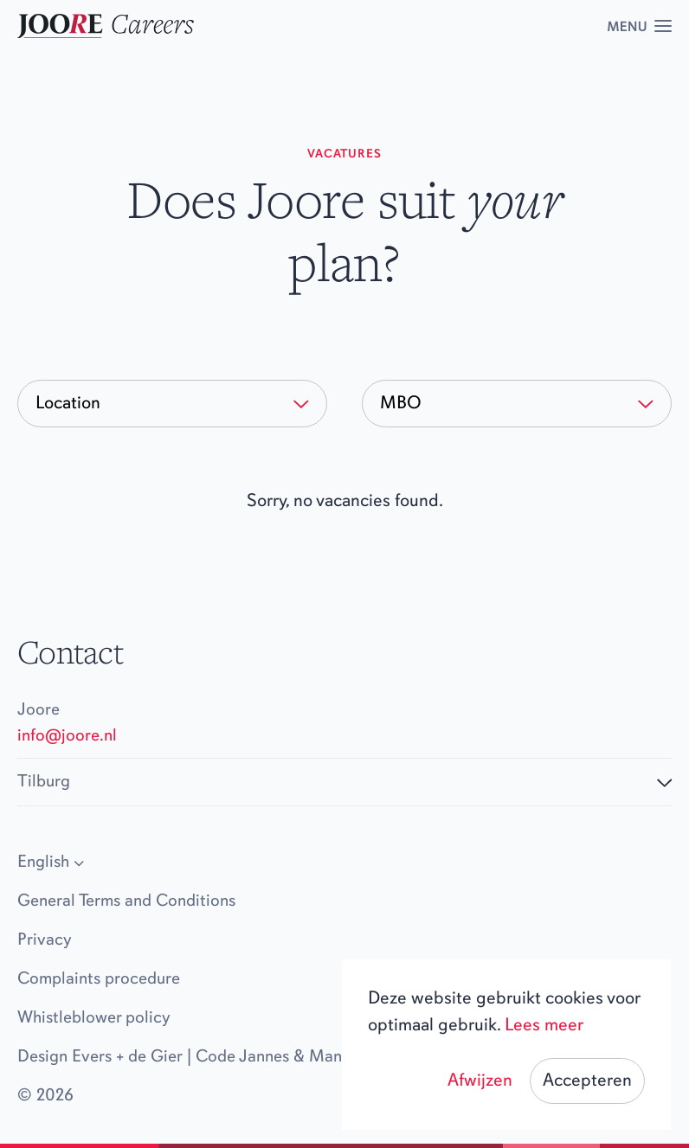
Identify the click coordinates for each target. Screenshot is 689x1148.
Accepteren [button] (587, 1081)
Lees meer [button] (544, 1026)
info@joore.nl (67, 736)
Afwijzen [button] (480, 1081)
